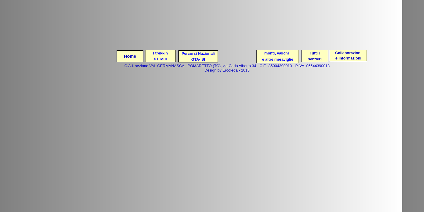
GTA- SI (198, 59)
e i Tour (160, 59)
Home (130, 56)
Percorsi (189, 53)
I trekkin (160, 53)
